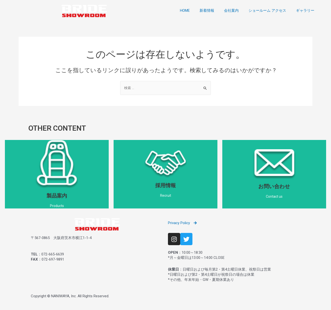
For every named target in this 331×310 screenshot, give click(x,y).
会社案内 (231, 10)
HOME (185, 10)
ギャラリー (305, 10)
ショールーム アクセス (267, 10)
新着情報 (207, 10)
